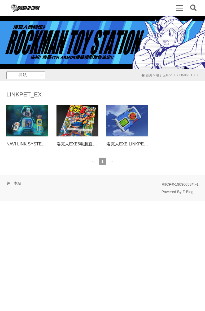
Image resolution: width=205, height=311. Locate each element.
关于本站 (13, 183)
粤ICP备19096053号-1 (180, 184)
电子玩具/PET (166, 75)
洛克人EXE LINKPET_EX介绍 (134, 144)
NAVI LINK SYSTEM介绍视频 (34, 144)
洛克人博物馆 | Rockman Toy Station (25, 8)
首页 (146, 75)
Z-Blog (187, 192)
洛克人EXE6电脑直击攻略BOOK (87, 144)
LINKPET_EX (189, 75)
